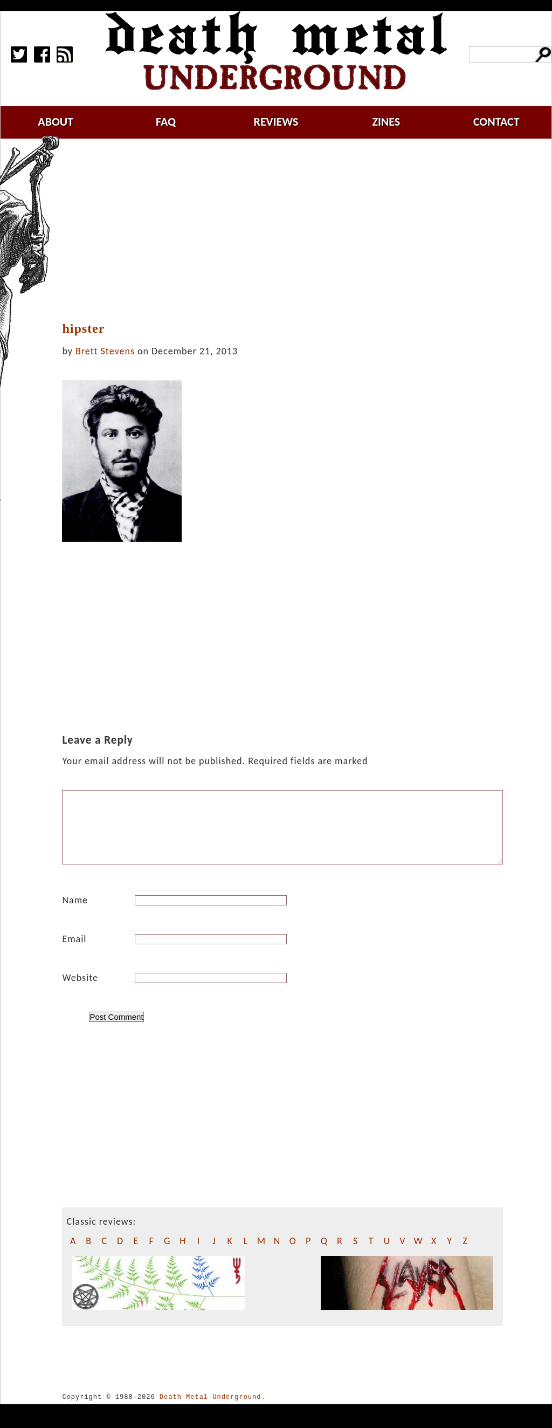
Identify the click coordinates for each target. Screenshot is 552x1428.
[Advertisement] (289, 230)
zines (386, 121)
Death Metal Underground (210, 1410)
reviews (276, 121)
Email (74, 952)
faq (166, 121)
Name (75, 913)
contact (496, 121)
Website (80, 991)
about (55, 121)
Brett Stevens (105, 351)
